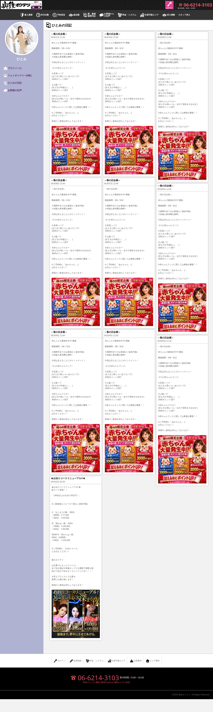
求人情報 (168, 15)
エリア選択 (153, 661)
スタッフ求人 (184, 15)
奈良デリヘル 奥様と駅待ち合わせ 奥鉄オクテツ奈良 (106, 682)
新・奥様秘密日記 (89, 15)
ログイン (59, 661)
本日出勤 (42, 15)
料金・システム (126, 15)
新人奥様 (25, 15)
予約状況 (58, 15)
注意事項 (136, 661)
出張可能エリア (149, 15)
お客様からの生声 (106, 15)
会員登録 (75, 661)
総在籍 (73, 15)
